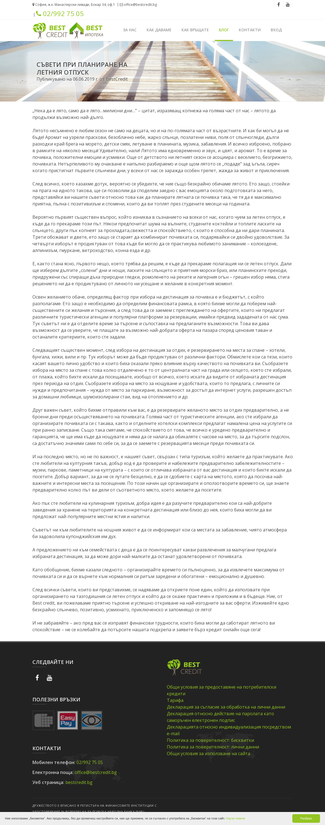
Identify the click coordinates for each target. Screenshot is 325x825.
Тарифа (175, 700)
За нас (130, 29)
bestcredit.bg (79, 782)
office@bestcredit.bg (138, 4)
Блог (224, 29)
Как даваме (159, 29)
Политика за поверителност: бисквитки (210, 740)
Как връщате (195, 29)
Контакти (250, 29)
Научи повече (235, 818)
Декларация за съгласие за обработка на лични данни (226, 707)
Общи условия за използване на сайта (208, 753)
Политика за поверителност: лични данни (213, 747)
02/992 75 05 (60, 13)
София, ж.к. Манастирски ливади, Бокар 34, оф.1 (73, 4)
